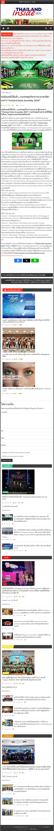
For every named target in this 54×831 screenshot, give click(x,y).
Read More (6, 510)
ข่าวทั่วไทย (4, 87)
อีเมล (3, 438)
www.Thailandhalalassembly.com (11, 255)
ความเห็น (4, 412)
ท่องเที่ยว (5, 492)
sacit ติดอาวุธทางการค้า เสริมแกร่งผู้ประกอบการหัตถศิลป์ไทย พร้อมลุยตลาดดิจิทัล (26, 355)
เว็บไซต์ (3, 445)
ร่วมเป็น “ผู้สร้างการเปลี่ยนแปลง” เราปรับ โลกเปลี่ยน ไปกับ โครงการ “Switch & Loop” (27, 390)
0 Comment (20, 105)
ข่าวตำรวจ (5, 762)
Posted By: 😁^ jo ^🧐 (8, 105)
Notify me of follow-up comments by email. (16, 452)
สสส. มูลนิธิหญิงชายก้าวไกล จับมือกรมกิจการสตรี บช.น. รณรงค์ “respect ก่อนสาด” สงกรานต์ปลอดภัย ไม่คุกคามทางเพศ (23, 678)
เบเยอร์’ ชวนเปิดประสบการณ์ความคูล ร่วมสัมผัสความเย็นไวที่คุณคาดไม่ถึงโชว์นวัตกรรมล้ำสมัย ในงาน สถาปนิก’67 (26, 321)
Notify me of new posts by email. (13, 456)
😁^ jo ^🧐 (17, 325)
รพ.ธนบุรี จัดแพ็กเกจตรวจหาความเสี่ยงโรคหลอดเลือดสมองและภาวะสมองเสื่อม (24, 275)
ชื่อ (2, 431)
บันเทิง (4, 584)
